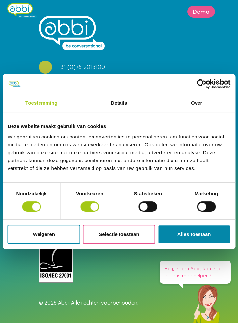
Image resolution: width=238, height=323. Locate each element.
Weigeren (44, 234)
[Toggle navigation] (233, 11)
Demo (201, 11)
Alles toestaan (194, 234)
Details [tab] (119, 103)
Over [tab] (196, 103)
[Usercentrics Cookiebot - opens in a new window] (201, 84)
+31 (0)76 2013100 (81, 67)
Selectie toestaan (119, 234)
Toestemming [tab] (41, 103)
